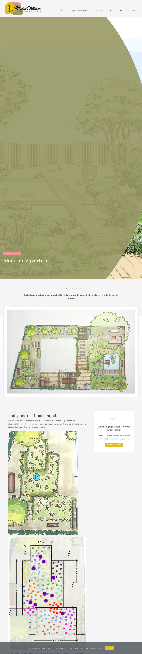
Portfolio (67, 289)
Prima (109, 648)
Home (61, 289)
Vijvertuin (16, 254)
